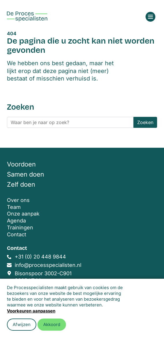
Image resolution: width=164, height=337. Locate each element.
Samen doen (25, 174)
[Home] (27, 16)
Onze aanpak (23, 214)
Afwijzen (22, 324)
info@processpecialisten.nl (48, 265)
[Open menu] (150, 17)
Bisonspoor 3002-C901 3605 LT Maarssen (43, 276)
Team (14, 207)
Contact (16, 234)
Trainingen (20, 227)
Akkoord (51, 324)
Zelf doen (21, 184)
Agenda (16, 221)
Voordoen (21, 164)
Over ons (18, 200)
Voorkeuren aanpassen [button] (31, 311)
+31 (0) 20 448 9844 (40, 257)
